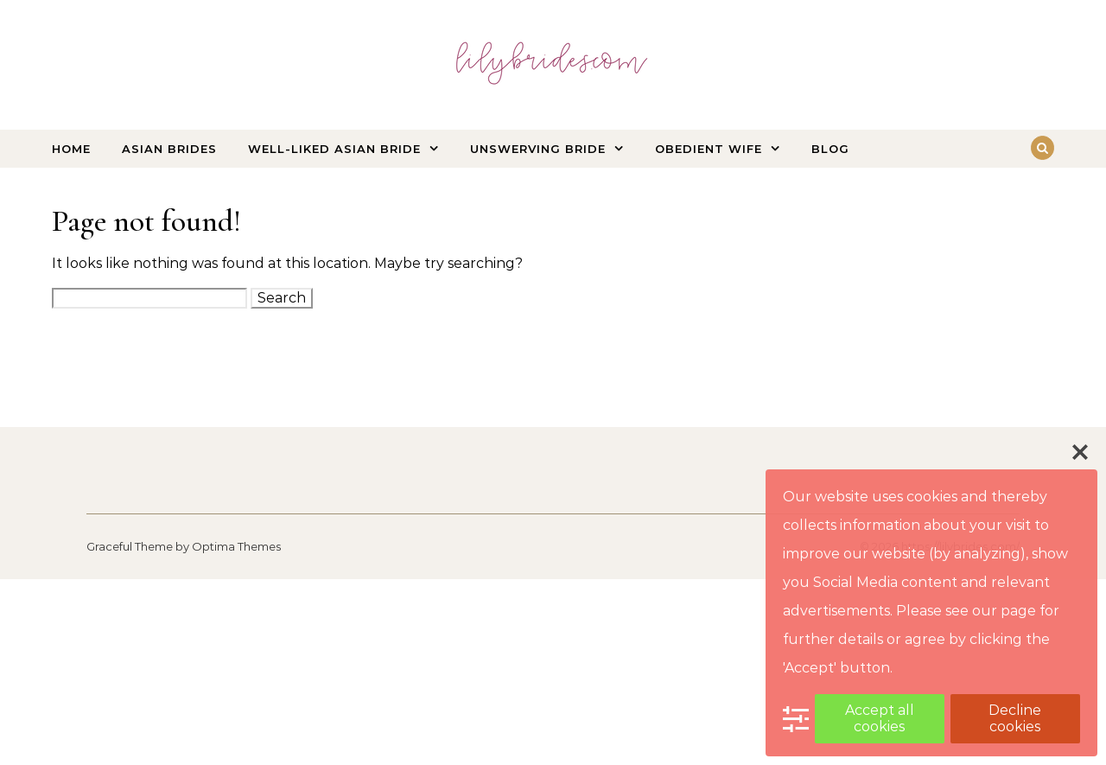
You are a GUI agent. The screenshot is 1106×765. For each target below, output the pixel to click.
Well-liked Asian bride (334, 149)
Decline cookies (1014, 718)
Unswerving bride (538, 149)
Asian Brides (169, 149)
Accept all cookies (879, 718)
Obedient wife (708, 149)
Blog (830, 149)
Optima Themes (236, 546)
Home (71, 149)
